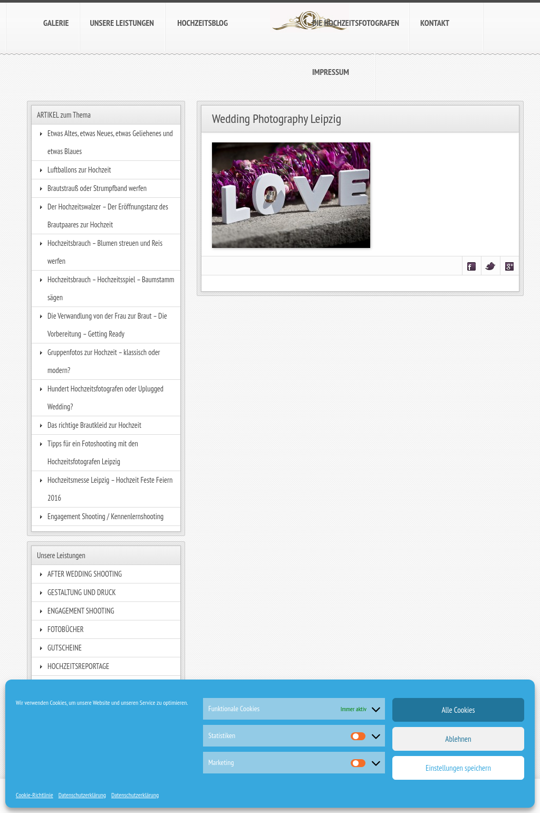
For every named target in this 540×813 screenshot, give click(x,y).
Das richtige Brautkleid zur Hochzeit (94, 425)
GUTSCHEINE (64, 648)
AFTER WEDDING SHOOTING (84, 574)
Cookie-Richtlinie (34, 795)
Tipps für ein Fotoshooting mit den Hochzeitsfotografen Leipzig (92, 452)
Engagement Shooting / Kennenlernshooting (105, 516)
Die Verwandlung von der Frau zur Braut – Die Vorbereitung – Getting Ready (107, 325)
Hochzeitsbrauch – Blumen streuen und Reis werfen (104, 252)
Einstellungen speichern (458, 768)
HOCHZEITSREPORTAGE (78, 666)
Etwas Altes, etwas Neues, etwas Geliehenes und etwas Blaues (110, 142)
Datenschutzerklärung (82, 795)
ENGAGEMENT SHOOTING (80, 611)
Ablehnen (458, 739)
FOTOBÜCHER (65, 629)
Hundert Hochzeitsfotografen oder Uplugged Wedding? (105, 398)
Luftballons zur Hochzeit (79, 170)
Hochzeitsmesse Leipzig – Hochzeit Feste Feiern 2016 (109, 489)
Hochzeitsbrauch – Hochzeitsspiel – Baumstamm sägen (110, 288)
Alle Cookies (458, 710)
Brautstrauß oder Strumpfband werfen (97, 188)
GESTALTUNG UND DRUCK (81, 592)
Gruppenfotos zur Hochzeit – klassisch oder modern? (103, 361)
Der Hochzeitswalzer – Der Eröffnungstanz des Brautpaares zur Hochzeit (107, 215)
